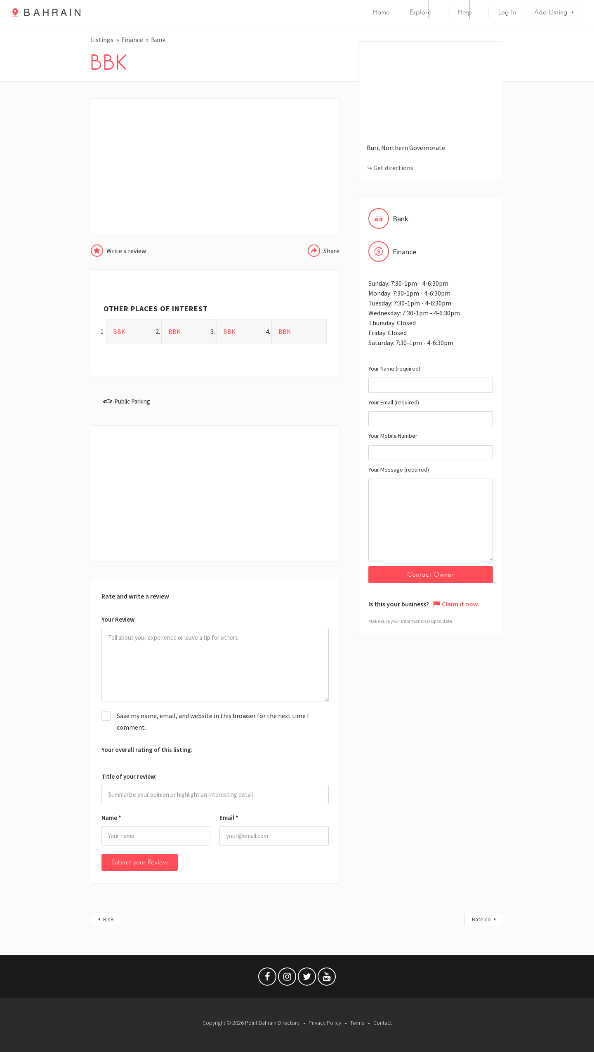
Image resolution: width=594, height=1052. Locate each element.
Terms (357, 1022)
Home (381, 12)
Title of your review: (129, 776)
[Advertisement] (215, 166)
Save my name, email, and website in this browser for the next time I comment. (213, 721)
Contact (382, 1022)
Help (465, 12)
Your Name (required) (430, 379)
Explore (420, 12)
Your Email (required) (430, 413)
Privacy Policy (325, 1022)
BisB (108, 919)
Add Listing (551, 12)
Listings (102, 39)
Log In (507, 12)
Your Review (117, 619)
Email (228, 818)
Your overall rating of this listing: (147, 750)
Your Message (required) (430, 513)
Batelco (481, 919)
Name (111, 818)
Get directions (393, 168)
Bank (158, 39)
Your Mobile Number (430, 446)
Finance (132, 39)
